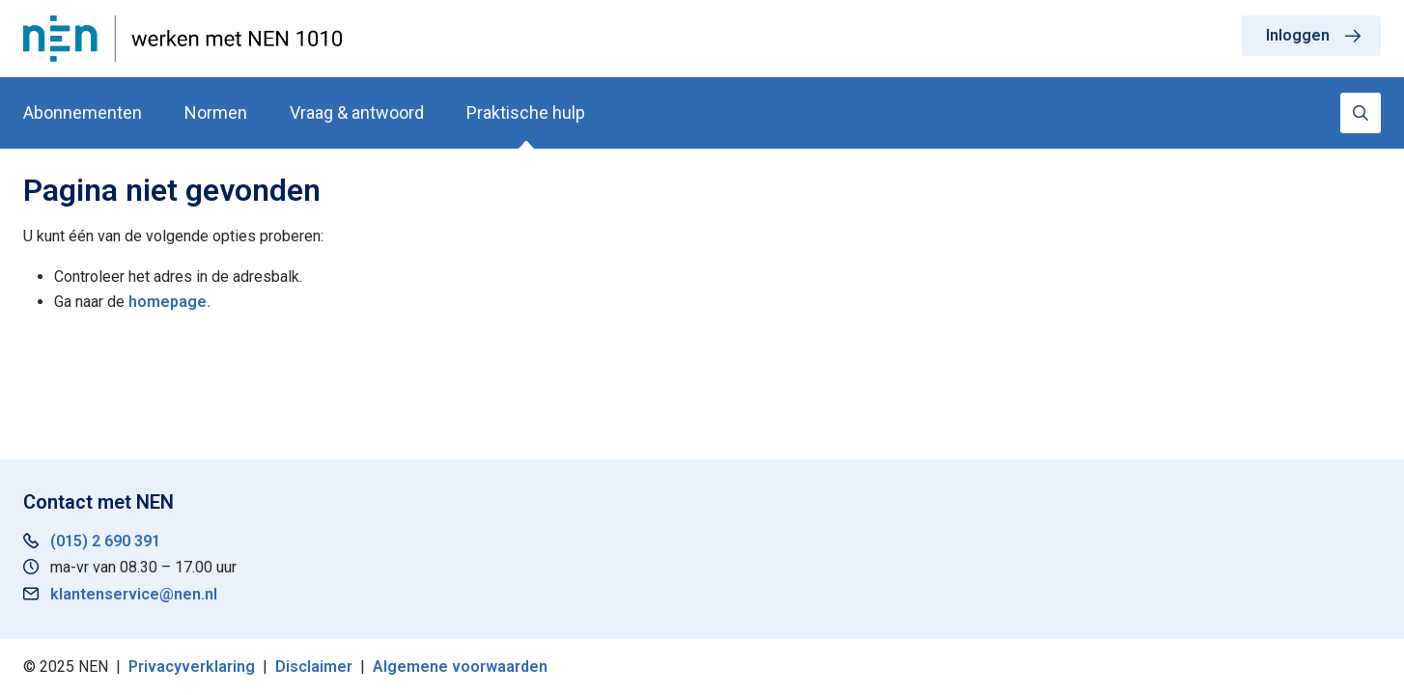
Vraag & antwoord (357, 112)
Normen (215, 112)
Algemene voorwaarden (460, 666)
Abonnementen (82, 112)
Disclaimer (313, 666)
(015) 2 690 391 (105, 541)
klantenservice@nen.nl (133, 594)
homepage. (169, 301)
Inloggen (1298, 35)
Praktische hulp (525, 112)
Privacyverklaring (191, 666)
